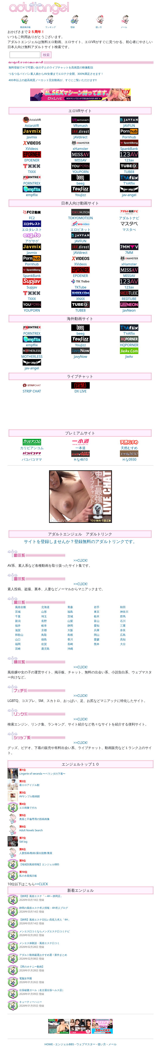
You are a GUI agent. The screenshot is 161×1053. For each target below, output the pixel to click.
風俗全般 (20, 607)
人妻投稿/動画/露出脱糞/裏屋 (35, 853)
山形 (44, 612)
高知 (123, 639)
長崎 (70, 644)
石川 (123, 621)
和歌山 (19, 635)
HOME (48, 1044)
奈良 (123, 630)
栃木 (96, 616)
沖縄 (70, 648)
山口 (18, 639)
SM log (23, 841)
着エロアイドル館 (29, 785)
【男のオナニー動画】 (31, 966)
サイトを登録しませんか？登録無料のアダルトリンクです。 (80, 541)
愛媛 (96, 639)
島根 (70, 635)
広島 (123, 635)
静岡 (70, 625)
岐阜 (44, 625)
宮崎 (18, 648)
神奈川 (124, 612)
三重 (123, 625)
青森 (70, 607)
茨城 (70, 616)
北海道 (45, 607)
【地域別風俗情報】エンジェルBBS (39, 864)
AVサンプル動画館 (29, 796)
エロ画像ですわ (28, 807)
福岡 (18, 644)
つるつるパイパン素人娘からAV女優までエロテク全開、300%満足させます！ (56, 74)
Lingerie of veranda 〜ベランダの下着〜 (42, 773)
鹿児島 (45, 648)
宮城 (18, 612)
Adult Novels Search (31, 830)
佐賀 (44, 644)
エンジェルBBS (64, 1044)
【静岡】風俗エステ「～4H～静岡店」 (41, 896)
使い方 (102, 1044)
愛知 (96, 625)
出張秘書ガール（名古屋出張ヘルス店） (42, 990)
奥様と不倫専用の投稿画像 (34, 819)
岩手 (96, 607)
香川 (70, 639)
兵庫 (96, 630)
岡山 (96, 635)
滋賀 (18, 630)
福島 (70, 612)
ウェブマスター (85, 1044)
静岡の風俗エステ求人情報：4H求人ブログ (43, 908)
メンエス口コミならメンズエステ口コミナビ (44, 931)
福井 (18, 625)
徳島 (44, 639)
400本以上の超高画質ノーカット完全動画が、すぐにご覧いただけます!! (53, 80)
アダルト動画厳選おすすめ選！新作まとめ (43, 955)
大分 (123, 644)
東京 (96, 612)
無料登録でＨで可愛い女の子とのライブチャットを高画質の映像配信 (51, 67)
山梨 (70, 621)
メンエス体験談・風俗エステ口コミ (39, 943)
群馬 (123, 616)
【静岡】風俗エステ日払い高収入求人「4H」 (44, 919)
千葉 (18, 616)
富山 (96, 621)
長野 (44, 621)
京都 (44, 630)
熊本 (96, 644)
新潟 (18, 621)
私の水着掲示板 (28, 875)
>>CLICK (41, 884)
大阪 (70, 630)
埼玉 (44, 616)
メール (112, 1044)
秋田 (123, 607)
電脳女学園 (25, 978)
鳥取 (44, 635)
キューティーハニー (30, 1002)
